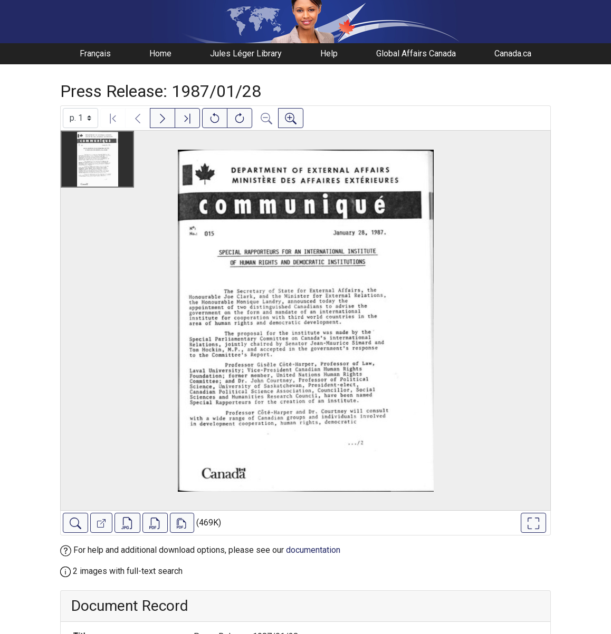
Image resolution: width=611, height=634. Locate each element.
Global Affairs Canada (416, 53)
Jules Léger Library (246, 53)
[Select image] (80, 118)
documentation (313, 550)
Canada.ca (512, 53)
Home (160, 53)
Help (329, 53)
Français (95, 53)
